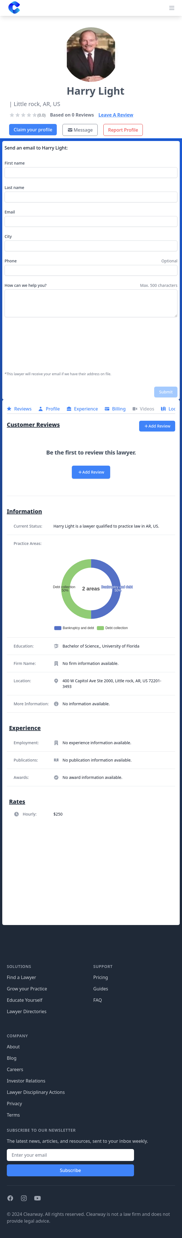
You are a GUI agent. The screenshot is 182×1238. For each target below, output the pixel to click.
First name (15, 163)
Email (10, 212)
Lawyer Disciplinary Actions (36, 1092)
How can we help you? (26, 285)
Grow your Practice (27, 989)
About (13, 1047)
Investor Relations (26, 1081)
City (8, 236)
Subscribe (70, 1170)
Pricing (100, 977)
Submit (166, 392)
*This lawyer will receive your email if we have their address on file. (58, 374)
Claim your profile (33, 130)
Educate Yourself (24, 1000)
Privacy (14, 1103)
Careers (15, 1069)
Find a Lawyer (21, 977)
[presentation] (28, 344)
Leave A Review (116, 115)
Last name (14, 187)
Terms (13, 1115)
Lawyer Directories (27, 1011)
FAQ (97, 1000)
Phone (11, 261)
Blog (11, 1058)
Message (80, 130)
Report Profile (123, 130)
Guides (100, 989)
